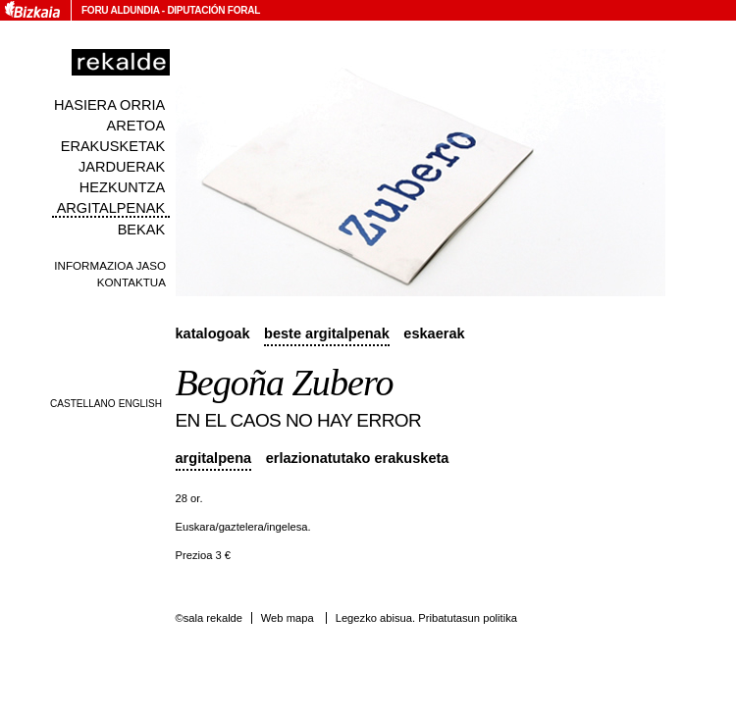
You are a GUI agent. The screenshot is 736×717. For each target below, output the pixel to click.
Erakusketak (113, 146)
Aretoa (136, 125)
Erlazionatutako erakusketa (357, 458)
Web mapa (287, 618)
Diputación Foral (213, 10)
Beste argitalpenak (327, 333)
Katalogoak (213, 333)
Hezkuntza (122, 187)
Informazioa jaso (110, 265)
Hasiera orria (109, 105)
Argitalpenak (111, 208)
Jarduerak (122, 167)
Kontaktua (131, 282)
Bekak (142, 229)
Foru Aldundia (120, 10)
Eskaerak (433, 333)
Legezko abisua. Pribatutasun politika (426, 618)
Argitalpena (214, 458)
